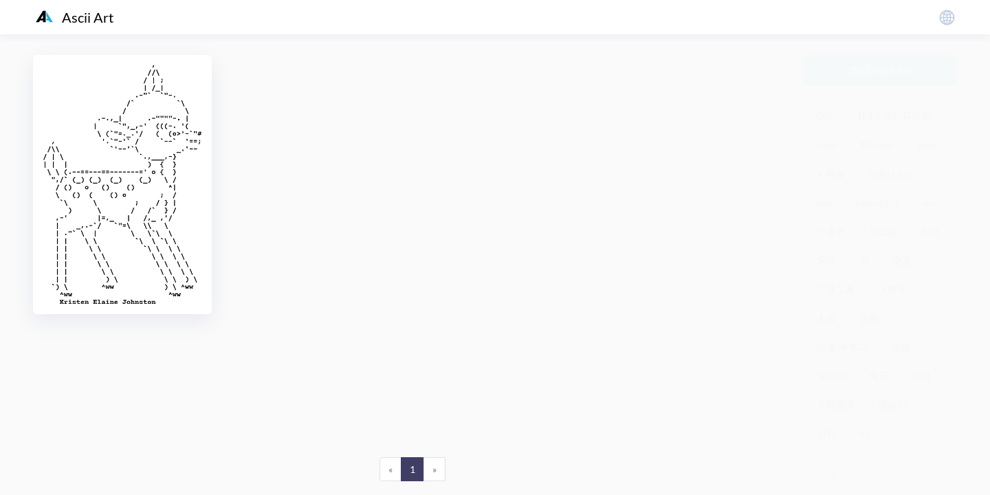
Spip (926, 145)
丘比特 (883, 231)
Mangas (877, 145)
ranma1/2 (877, 202)
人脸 (826, 318)
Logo (827, 145)
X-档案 (831, 173)
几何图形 (836, 404)
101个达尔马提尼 (894, 116)
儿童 (900, 347)
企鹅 (869, 318)
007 (825, 116)
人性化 (893, 289)
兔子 (878, 376)
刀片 (826, 433)
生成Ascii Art (880, 69)
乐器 (826, 260)
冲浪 (921, 376)
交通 (902, 260)
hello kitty (890, 173)
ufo (928, 202)
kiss (825, 202)
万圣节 (831, 231)
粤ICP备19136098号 (848, 474)
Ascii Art (74, 17)
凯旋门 (893, 404)
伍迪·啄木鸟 (842, 347)
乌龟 (930, 231)
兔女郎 (831, 376)
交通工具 (836, 289)
